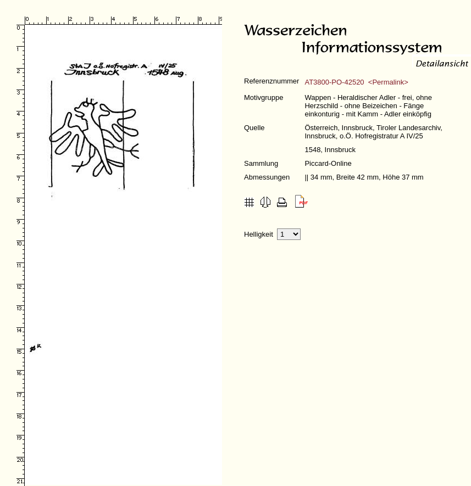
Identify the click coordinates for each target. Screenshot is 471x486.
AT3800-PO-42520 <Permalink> (356, 82)
